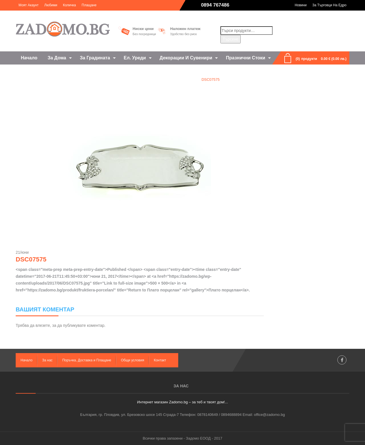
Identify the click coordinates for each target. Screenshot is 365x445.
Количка (69, 5)
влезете (43, 325)
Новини (301, 5)
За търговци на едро (329, 5)
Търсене (230, 39)
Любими (50, 5)
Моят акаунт (28, 5)
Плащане (89, 5)
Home (150, 79)
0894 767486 (215, 5)
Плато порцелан (178, 79)
